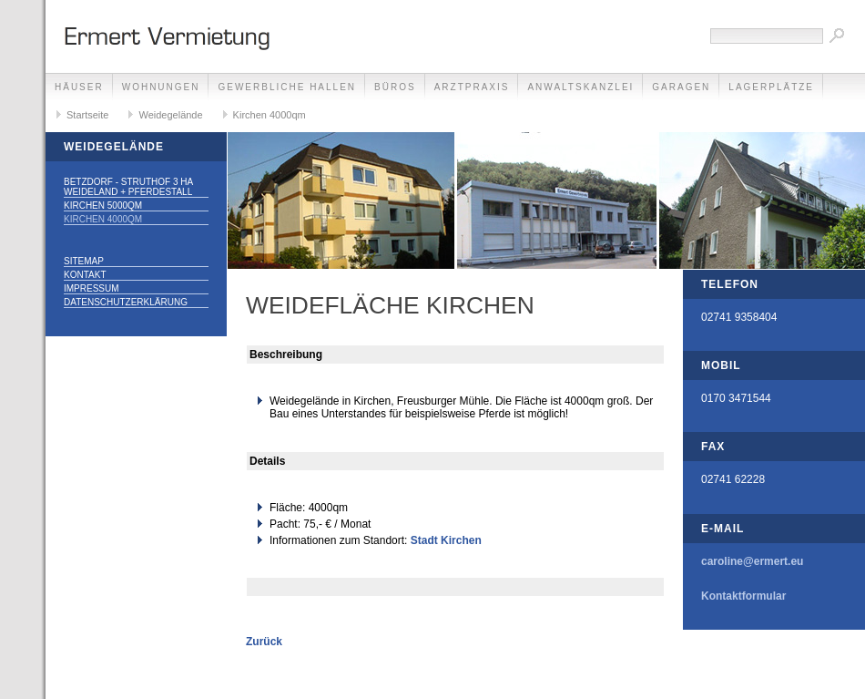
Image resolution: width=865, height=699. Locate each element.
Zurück (264, 641)
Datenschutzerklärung (126, 302)
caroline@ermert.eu (752, 561)
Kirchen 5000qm (103, 205)
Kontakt (85, 275)
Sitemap (84, 261)
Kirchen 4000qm (269, 114)
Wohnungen (161, 87)
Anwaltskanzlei (580, 87)
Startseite (87, 114)
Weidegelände (170, 114)
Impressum (91, 288)
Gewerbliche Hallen (287, 87)
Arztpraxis (472, 87)
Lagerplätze (771, 87)
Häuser (79, 87)
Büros (395, 87)
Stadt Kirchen (446, 540)
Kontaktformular (743, 596)
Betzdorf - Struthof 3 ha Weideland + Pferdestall (128, 187)
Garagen (681, 87)
